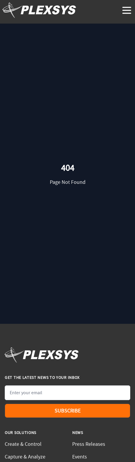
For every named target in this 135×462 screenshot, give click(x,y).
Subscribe (67, 410)
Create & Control (23, 444)
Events (79, 456)
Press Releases (88, 444)
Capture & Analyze (25, 456)
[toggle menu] (127, 10)
